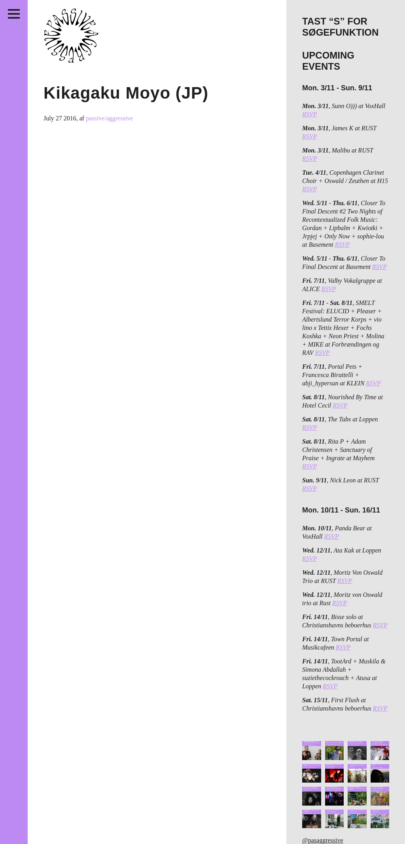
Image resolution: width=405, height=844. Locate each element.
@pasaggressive (322, 840)
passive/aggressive (109, 118)
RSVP (309, 114)
